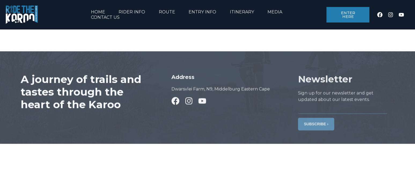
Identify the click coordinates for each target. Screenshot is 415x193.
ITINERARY (242, 11)
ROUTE (167, 11)
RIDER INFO (132, 11)
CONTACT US (105, 17)
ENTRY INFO (202, 11)
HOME (98, 11)
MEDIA (274, 11)
